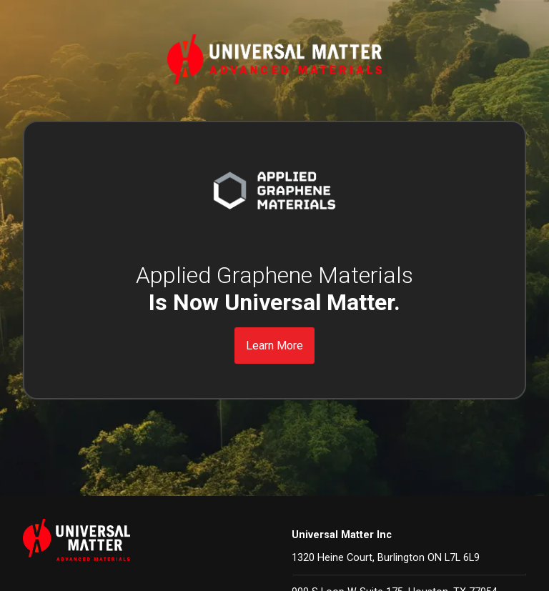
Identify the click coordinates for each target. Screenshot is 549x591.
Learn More (274, 345)
